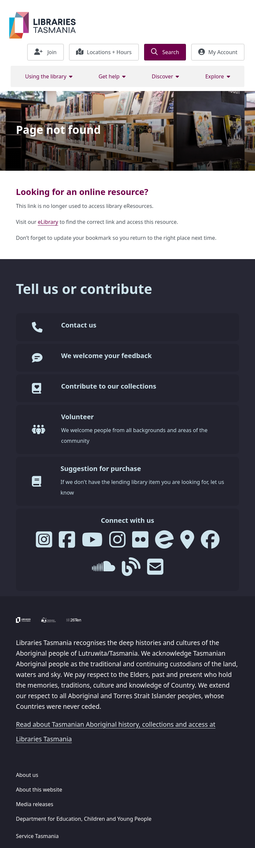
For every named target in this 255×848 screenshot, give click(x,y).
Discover (162, 76)
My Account (217, 52)
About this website (39, 789)
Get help (109, 76)
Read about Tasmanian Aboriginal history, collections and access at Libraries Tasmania (115, 731)
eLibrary (48, 222)
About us (27, 775)
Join (45, 52)
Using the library (45, 76)
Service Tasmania (37, 836)
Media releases (34, 804)
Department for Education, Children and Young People (83, 818)
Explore (214, 76)
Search (165, 52)
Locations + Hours (104, 52)
